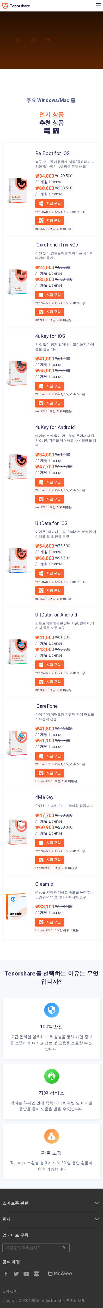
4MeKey (44, 797)
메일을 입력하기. (36, 1248)
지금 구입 (49, 203)
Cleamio (44, 884)
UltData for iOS (51, 523)
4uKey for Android (55, 427)
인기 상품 (51, 114)
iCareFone (46, 706)
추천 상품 (51, 122)
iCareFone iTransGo (56, 245)
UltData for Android (56, 615)
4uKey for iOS (50, 336)
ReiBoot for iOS (52, 153)
